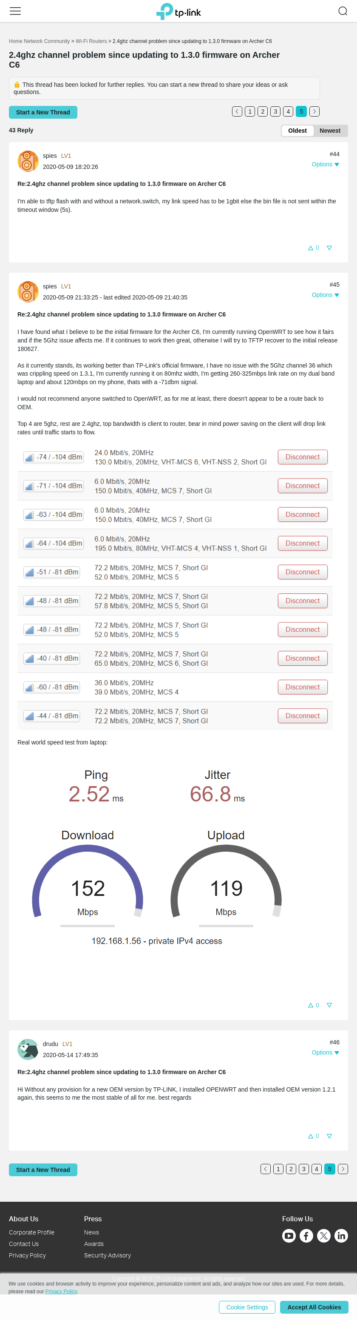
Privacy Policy (27, 1255)
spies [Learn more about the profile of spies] (50, 156)
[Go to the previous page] (237, 111)
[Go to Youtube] (289, 1236)
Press (93, 1218)
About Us (23, 1218)
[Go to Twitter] (324, 1236)
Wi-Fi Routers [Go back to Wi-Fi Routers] (92, 41)
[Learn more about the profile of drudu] (30, 1049)
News (91, 1232)
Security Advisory (107, 1255)
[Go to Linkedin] (341, 1236)
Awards (94, 1243)
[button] (15, 11)
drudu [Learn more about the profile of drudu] (50, 1044)
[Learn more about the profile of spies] (30, 160)
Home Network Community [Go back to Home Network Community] (39, 41)
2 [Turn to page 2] (263, 111)
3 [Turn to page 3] (276, 111)
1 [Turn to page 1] (250, 111)
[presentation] (28, 161)
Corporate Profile (31, 1232)
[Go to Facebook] (306, 1236)
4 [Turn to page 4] (288, 111)
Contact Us (24, 1243)
